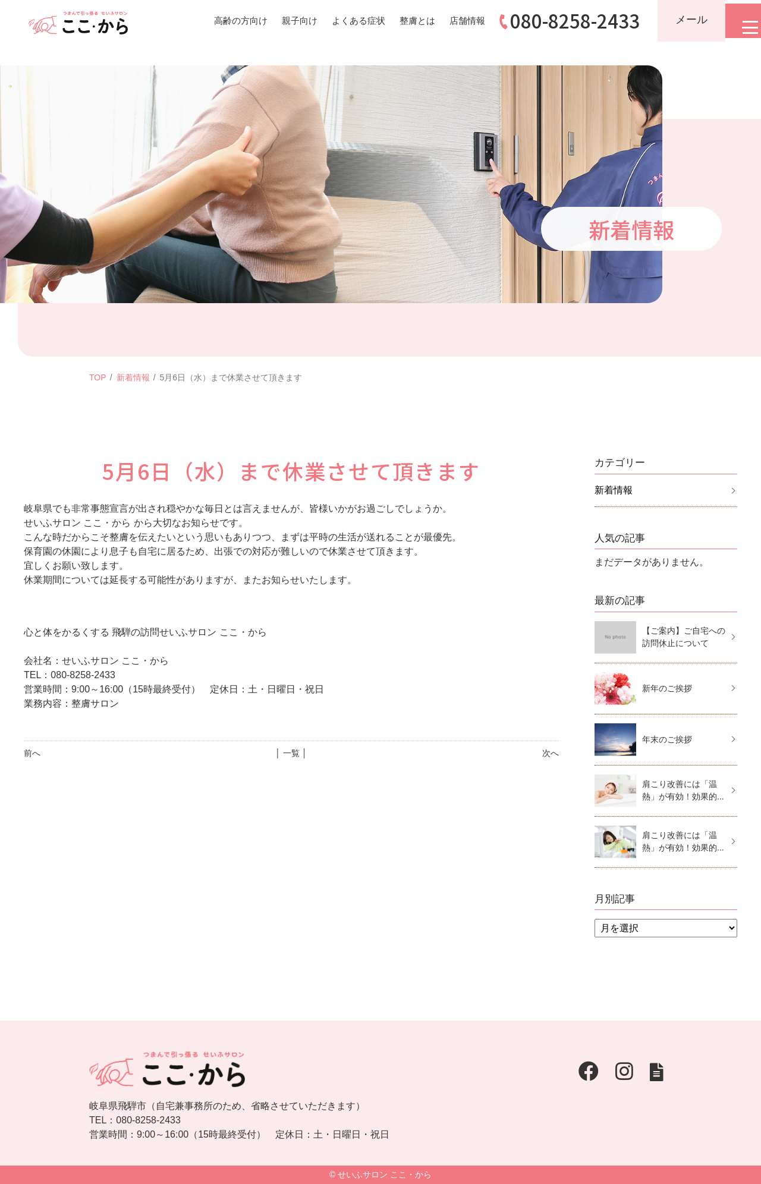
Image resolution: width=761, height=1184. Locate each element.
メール (679, 20)
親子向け (278, 20)
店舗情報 (454, 20)
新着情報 (133, 377)
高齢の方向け (216, 20)
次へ (550, 753)
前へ (32, 753)
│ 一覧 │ (291, 753)
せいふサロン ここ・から (385, 1174)
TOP (97, 377)
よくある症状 (340, 20)
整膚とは (402, 20)
